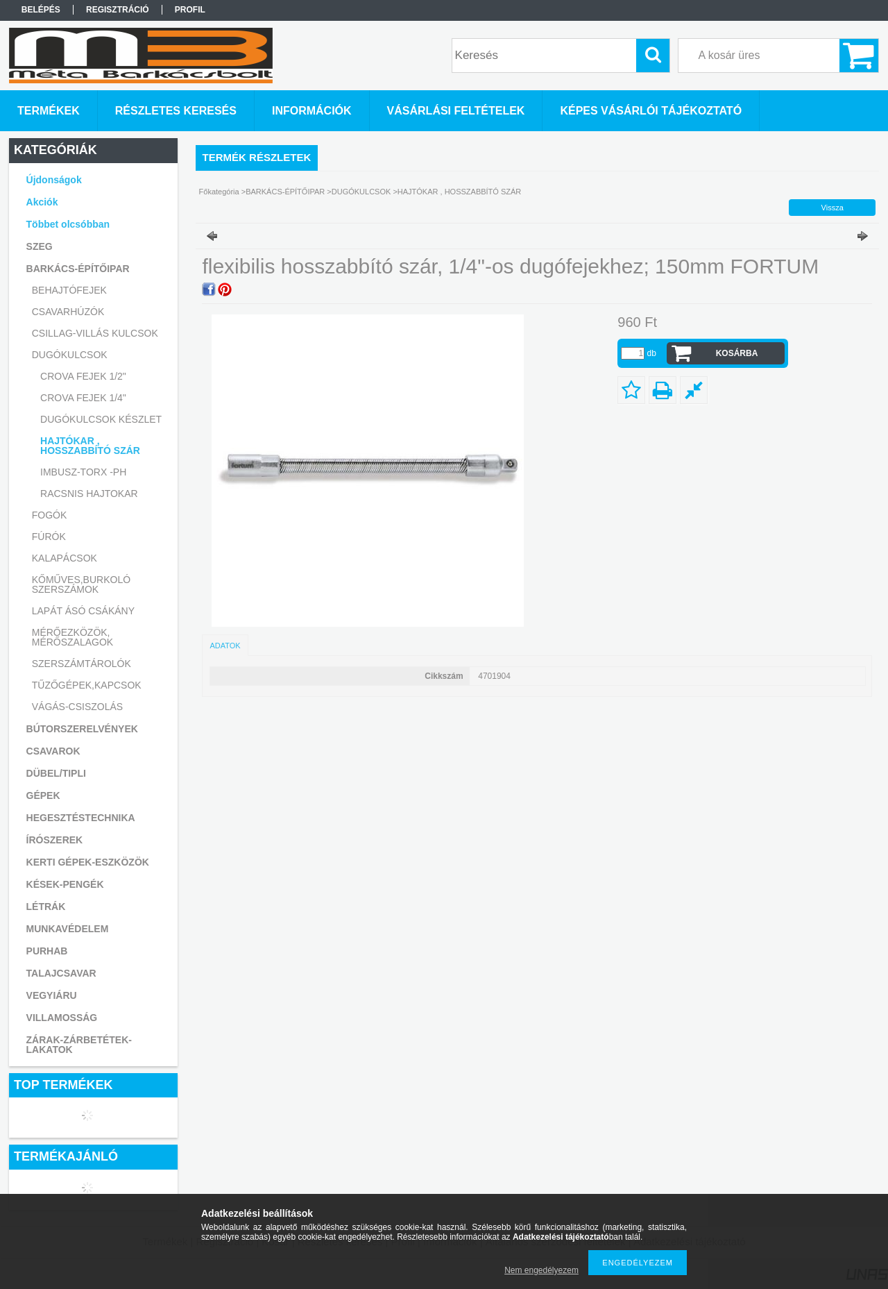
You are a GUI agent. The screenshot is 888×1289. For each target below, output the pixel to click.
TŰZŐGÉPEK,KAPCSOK (87, 685)
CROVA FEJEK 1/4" (83, 397)
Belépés (41, 10)
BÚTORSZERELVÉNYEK (82, 728)
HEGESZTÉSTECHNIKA (80, 817)
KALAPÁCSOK (64, 558)
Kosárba (737, 353)
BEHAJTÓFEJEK (69, 290)
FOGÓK (49, 515)
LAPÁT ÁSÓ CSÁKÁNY (83, 610)
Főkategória (219, 191)
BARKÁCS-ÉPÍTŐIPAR (285, 191)
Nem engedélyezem (541, 1270)
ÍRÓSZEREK (54, 839)
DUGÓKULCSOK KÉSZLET (101, 419)
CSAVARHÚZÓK (68, 311)
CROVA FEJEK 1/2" (83, 376)
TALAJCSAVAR (61, 973)
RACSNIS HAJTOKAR (89, 493)
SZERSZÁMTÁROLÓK (81, 663)
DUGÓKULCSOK (361, 191)
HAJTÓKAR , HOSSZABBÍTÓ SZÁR (90, 445)
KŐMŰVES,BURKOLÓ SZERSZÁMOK (81, 584)
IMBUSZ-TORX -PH (83, 472)
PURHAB (47, 951)
